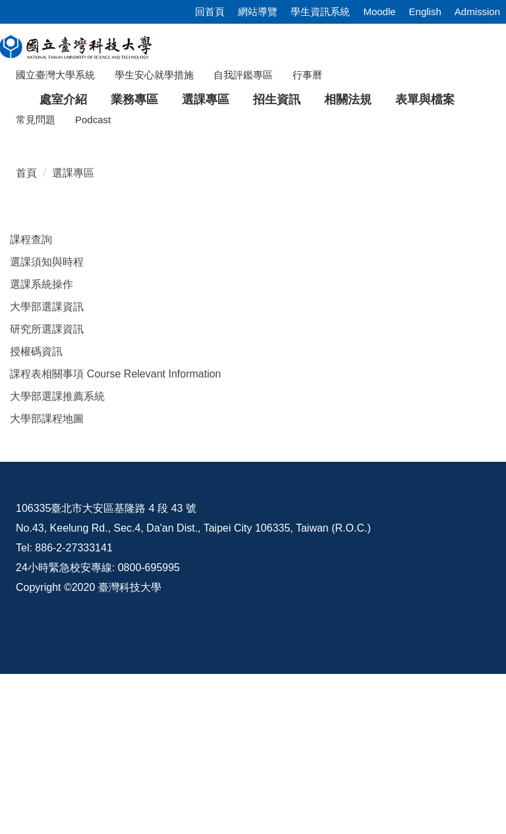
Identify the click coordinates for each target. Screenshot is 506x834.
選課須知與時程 (47, 411)
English (425, 11)
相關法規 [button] (348, 99)
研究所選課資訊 (47, 478)
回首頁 (210, 11)
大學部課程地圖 (47, 568)
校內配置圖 (367, 756)
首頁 (26, 322)
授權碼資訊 (36, 501)
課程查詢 (31, 389)
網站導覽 (257, 11)
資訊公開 (41, 756)
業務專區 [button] (134, 99)
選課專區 (73, 322)
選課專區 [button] (205, 99)
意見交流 (202, 756)
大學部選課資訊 (47, 456)
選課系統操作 (41, 433)
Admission (477, 11)
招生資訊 (276, 99)
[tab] (375, 261)
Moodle (379, 11)
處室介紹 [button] (63, 99)
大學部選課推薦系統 (57, 545)
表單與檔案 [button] (425, 99)
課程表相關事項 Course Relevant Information (115, 523)
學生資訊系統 (320, 11)
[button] (31, 195)
